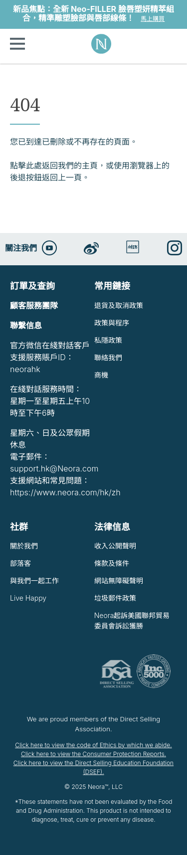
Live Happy (28, 598)
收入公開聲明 (115, 546)
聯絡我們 (108, 357)
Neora (101, 44)
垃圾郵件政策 (115, 598)
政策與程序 (111, 322)
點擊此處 (26, 165)
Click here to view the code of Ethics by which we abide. (93, 745)
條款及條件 (111, 563)
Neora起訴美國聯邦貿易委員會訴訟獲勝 (132, 620)
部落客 (20, 563)
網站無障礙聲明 (118, 580)
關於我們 (24, 546)
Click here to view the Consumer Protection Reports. (93, 754)
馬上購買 (153, 18)
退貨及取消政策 (118, 305)
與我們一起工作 (34, 580)
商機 (101, 375)
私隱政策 (108, 340)
